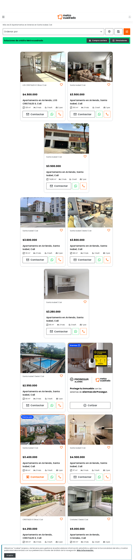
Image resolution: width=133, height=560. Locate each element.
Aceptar (10, 555)
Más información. (85, 550)
